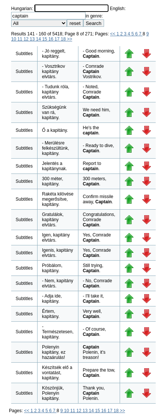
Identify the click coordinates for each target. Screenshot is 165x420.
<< (113, 33)
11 (20, 39)
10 (14, 39)
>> (69, 39)
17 (58, 39)
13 (33, 39)
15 (45, 39)
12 (26, 39)
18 (64, 39)
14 (39, 39)
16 (51, 39)
